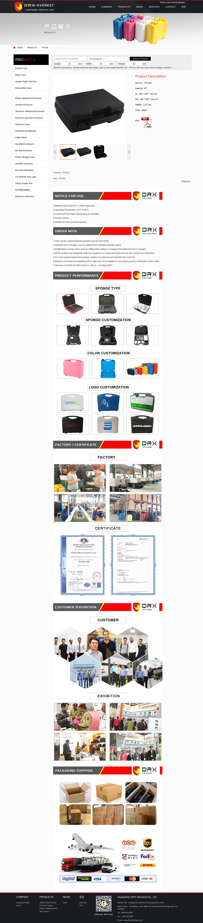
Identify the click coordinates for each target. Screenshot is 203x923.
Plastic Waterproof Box (48, 908)
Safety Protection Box (48, 903)
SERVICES (154, 7)
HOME (92, 7)
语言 (184, 7)
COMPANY (106, 7)
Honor (18, 906)
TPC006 (45, 48)
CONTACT (170, 7)
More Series (44, 912)
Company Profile (22, 903)
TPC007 (62, 178)
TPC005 (66, 172)
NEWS (139, 7)
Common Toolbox (46, 906)
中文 (81, 905)
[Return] (186, 181)
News (65, 903)
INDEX (20, 48)
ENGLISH (83, 903)
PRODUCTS (124, 7)
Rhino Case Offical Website (172, 2)
